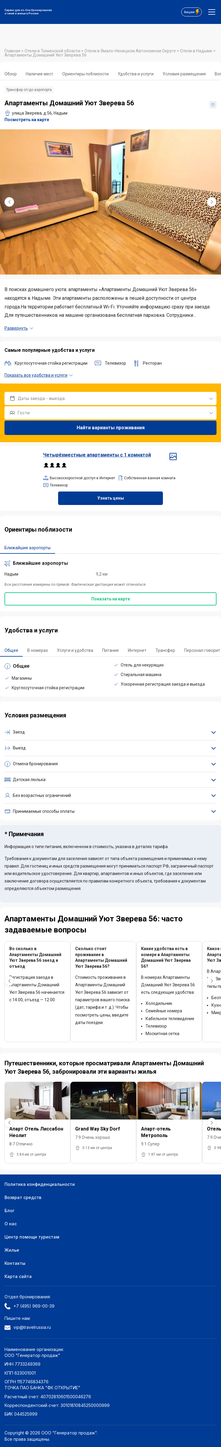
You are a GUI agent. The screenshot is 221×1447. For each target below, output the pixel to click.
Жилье (11, 1250)
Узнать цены (110, 498)
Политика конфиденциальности (39, 1184)
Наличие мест (39, 73)
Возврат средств (22, 1197)
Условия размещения (184, 73)
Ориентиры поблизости (85, 73)
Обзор (10, 73)
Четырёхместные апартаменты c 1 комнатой (110, 455)
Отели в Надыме (196, 50)
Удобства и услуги (136, 73)
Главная (12, 50)
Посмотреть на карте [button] (26, 119)
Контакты (14, 1263)
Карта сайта (18, 1276)
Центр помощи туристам (31, 1236)
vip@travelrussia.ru (27, 1327)
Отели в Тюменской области (53, 50)
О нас (10, 1223)
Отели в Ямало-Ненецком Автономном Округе (130, 50)
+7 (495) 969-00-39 (29, 1306)
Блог (9, 1210)
